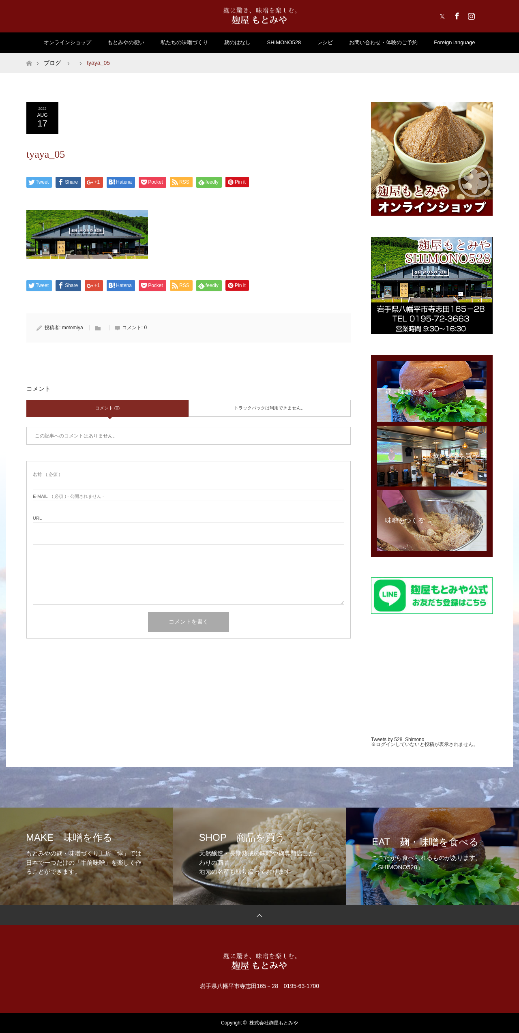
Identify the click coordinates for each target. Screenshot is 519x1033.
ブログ (52, 63)
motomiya (72, 327)
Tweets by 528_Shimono (397, 739)
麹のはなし (237, 42)
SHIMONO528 (284, 42)
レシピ (325, 42)
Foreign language (454, 42)
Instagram (470, 15)
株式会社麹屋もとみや (273, 1023)
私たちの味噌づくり (184, 42)
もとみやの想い (125, 42)
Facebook (456, 15)
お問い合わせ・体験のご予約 (383, 42)
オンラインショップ (67, 42)
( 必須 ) (46, 474)
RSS (484, 15)
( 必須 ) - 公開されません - (68, 496)
